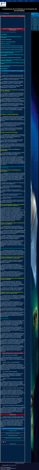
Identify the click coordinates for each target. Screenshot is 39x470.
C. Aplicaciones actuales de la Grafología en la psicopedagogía (12, 45)
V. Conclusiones (4, 68)
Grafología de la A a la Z (12, 435)
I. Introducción (4, 34)
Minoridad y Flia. (35, 17)
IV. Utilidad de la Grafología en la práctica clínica (11, 57)
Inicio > (2, 13)
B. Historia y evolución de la (6, 43)
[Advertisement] (6, 22)
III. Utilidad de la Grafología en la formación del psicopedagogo (12, 47)
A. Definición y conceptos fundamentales (8, 41)
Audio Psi (35, 26)
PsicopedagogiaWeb (12, 465)
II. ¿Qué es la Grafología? (6, 39)
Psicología (35, 19)
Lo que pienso (35, 29)
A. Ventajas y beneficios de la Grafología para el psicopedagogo (12, 49)
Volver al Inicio (13, 443)
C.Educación (35, 22)
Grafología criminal (12, 430)
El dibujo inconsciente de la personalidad (13, 438)
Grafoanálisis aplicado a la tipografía (12, 433)
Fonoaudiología (35, 23)
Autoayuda (35, 25)
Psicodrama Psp (35, 20)
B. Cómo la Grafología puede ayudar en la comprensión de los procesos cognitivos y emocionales (11, 52)
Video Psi (35, 28)
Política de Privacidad (19, 463)
